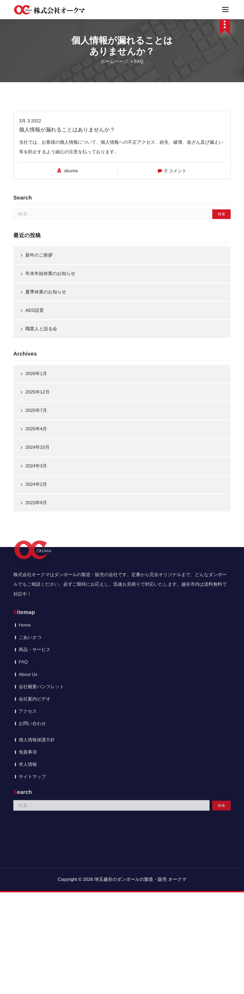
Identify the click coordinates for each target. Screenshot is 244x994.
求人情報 (28, 647)
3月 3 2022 (30, 174)
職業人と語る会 (41, 408)
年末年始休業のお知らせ (50, 352)
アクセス (28, 594)
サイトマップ (32, 659)
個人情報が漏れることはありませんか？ (67, 183)
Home (25, 507)
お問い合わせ (32, 606)
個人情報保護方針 (37, 622)
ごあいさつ (30, 520)
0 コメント (176, 224)
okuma (71, 224)
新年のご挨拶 (39, 334)
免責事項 (28, 634)
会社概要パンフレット (41, 569)
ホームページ (114, 61)
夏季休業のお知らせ (45, 371)
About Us (28, 557)
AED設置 (34, 390)
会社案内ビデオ (34, 581)
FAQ (23, 545)
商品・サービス (34, 532)
